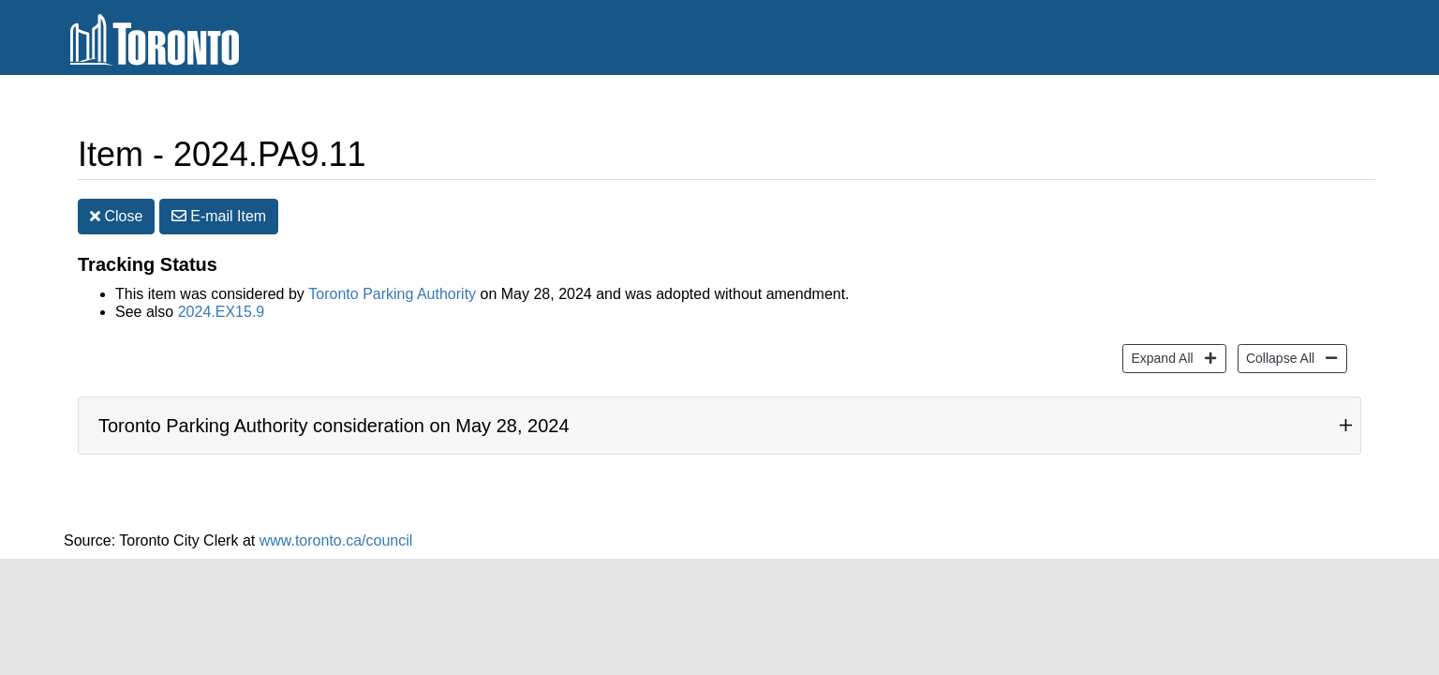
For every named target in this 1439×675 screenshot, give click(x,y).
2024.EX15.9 (221, 315)
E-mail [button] (218, 220)
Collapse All (1278, 359)
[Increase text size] (1325, 157)
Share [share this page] (1173, 157)
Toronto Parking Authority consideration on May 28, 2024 (334, 428)
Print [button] (1266, 158)
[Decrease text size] (1360, 157)
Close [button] (116, 220)
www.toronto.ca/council (336, 543)
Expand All (1159, 359)
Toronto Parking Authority (392, 298)
